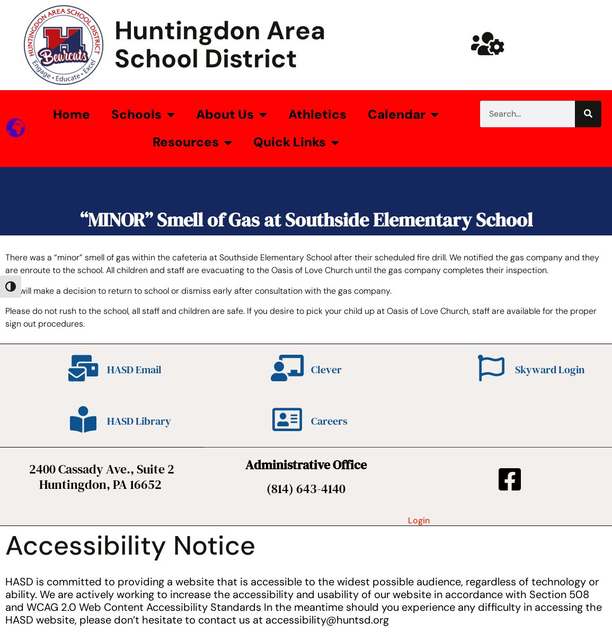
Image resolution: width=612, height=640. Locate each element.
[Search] (588, 114)
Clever (326, 369)
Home (71, 114)
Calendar (403, 114)
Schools (143, 114)
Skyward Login (549, 369)
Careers (329, 421)
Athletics (317, 114)
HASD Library (139, 421)
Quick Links (296, 142)
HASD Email (134, 369)
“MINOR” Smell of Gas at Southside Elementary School (306, 220)
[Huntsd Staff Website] (487, 43)
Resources (192, 142)
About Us (231, 114)
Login (419, 520)
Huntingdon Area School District (219, 44)
